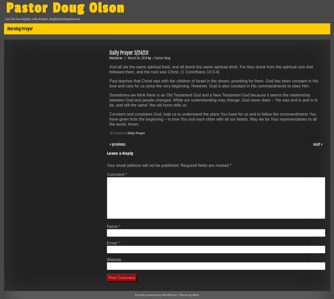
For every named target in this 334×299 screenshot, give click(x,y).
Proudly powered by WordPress (156, 294)
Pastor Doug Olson (65, 8)
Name (113, 226)
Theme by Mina (189, 294)
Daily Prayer (136, 133)
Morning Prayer (20, 28)
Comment (117, 174)
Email (113, 243)
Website (114, 260)
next (317, 144)
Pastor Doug (162, 58)
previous (118, 144)
